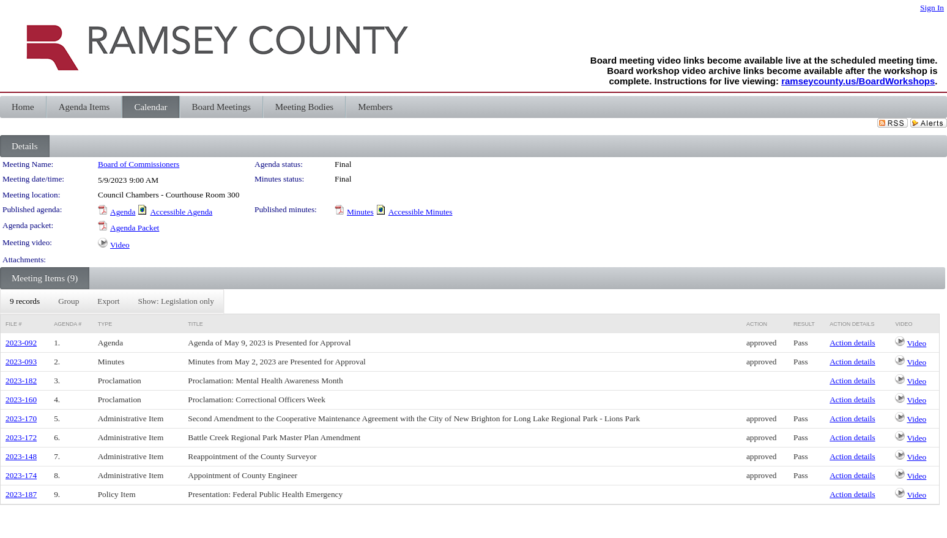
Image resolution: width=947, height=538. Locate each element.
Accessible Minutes (420, 211)
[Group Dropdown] (68, 301)
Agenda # (67, 324)
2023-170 (21, 418)
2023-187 (21, 494)
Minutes (360, 211)
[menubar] (112, 301)
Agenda (122, 211)
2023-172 (21, 437)
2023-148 (21, 456)
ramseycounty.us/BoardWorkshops (858, 81)
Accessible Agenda (181, 211)
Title (195, 324)
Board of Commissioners (138, 164)
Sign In (932, 7)
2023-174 (21, 475)
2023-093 (21, 361)
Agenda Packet (134, 227)
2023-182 (21, 380)
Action (756, 324)
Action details (852, 342)
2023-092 (21, 342)
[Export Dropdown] (108, 301)
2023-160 (21, 399)
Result (804, 324)
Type (105, 324)
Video (120, 244)
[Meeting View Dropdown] (176, 301)
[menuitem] (25, 301)
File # (14, 324)
